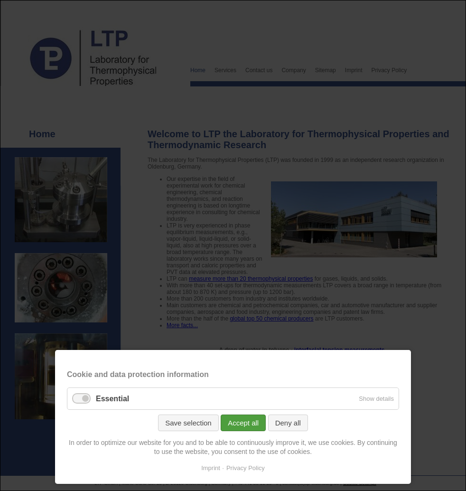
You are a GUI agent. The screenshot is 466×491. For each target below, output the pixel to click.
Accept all (243, 423)
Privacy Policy (245, 468)
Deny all (288, 423)
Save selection (188, 423)
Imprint (210, 468)
